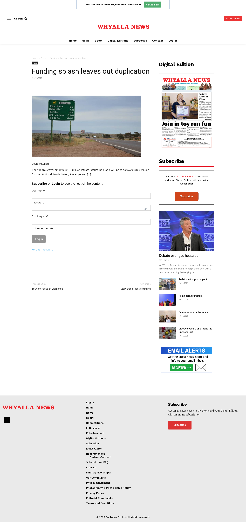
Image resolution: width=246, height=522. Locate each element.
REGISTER (152, 4)
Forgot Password (42, 249)
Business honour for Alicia (194, 312)
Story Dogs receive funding (135, 288)
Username (38, 190)
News (43, 58)
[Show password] (145, 208)
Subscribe (186, 196)
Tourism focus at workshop (47, 288)
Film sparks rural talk (190, 295)
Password (38, 202)
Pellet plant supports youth (193, 279)
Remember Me (42, 228)
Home (35, 58)
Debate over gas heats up (178, 256)
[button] (21, 18)
